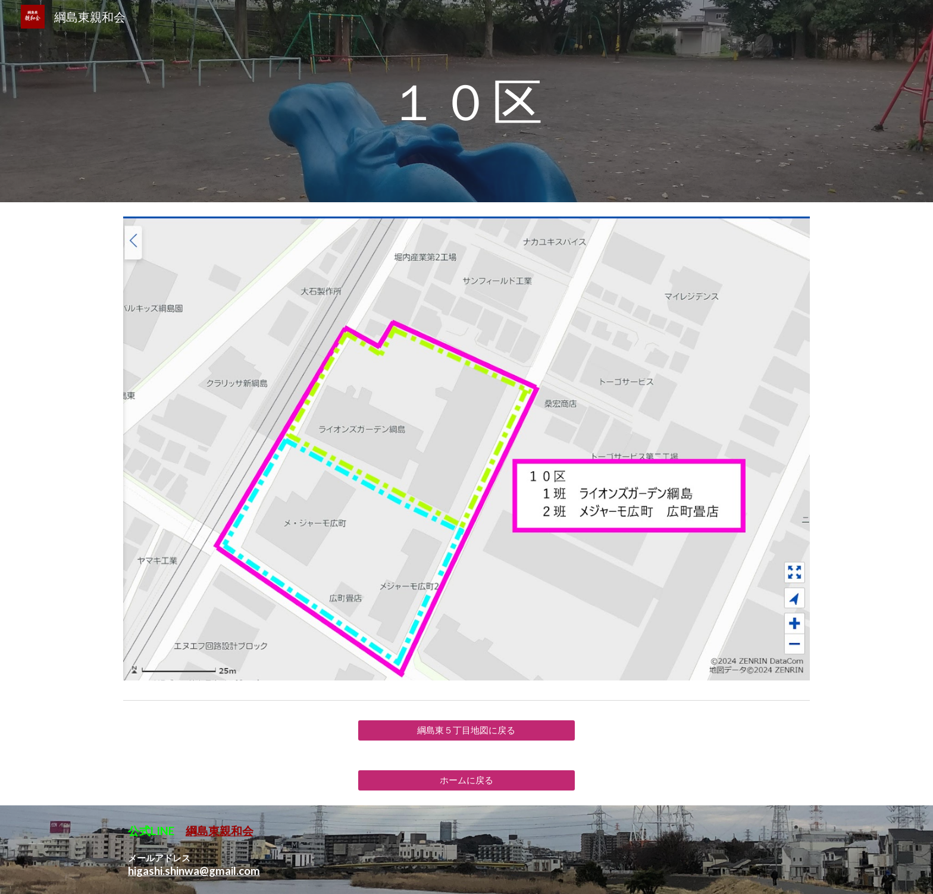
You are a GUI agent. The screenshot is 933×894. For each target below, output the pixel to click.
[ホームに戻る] (466, 780)
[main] (466, 101)
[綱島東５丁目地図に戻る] (466, 730)
